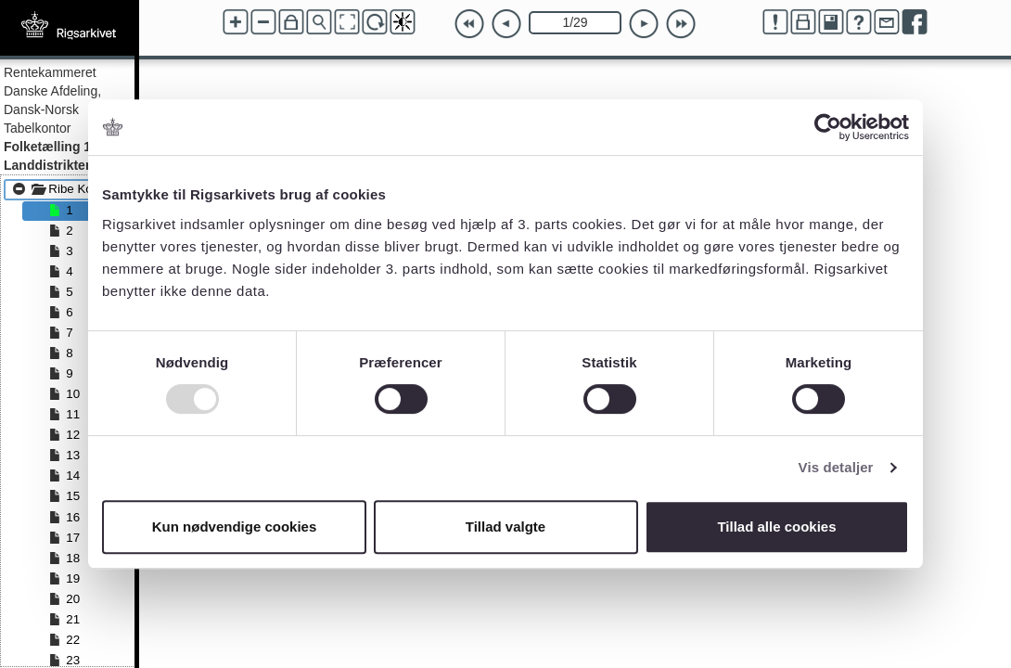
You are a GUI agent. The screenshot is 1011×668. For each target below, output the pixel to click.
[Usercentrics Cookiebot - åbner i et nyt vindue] (828, 127)
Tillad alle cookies (776, 526)
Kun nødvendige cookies (234, 526)
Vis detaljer (836, 467)
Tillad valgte (505, 526)
